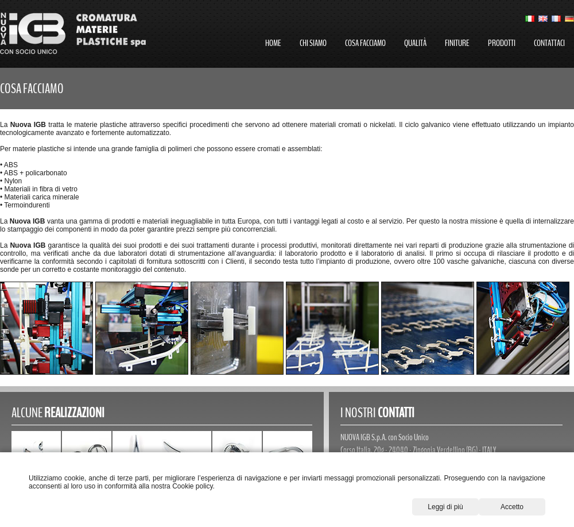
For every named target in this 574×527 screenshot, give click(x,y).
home (273, 43)
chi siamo (313, 43)
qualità (415, 43)
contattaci (549, 43)
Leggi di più (445, 507)
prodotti (501, 43)
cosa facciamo (365, 43)
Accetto (512, 507)
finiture (457, 43)
